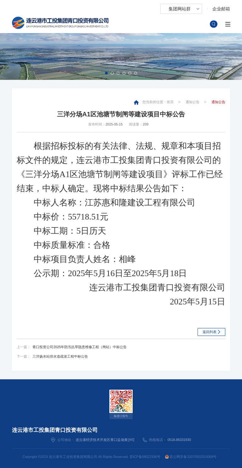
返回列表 (209, 332)
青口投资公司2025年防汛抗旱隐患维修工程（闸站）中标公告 (79, 347)
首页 (170, 102)
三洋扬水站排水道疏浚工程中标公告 (60, 356)
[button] (106, 73)
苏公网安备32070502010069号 (190, 457)
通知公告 (192, 102)
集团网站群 (180, 8)
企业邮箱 (221, 8)
